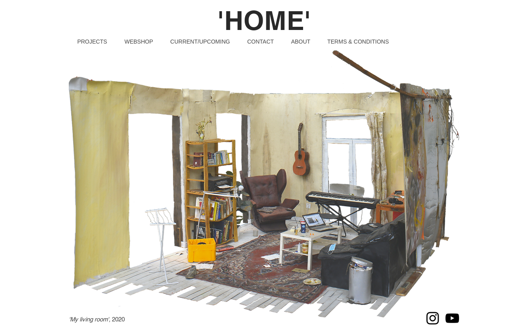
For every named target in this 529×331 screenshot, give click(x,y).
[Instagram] (432, 318)
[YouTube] (452, 318)
